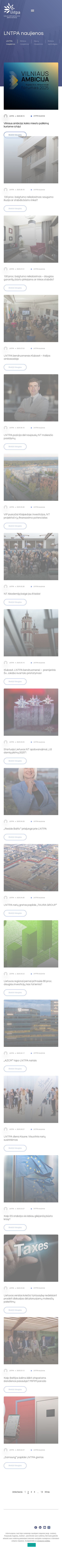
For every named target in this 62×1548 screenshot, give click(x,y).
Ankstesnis (17, 1492)
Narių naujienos (38, 42)
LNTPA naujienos (10, 42)
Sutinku (31, 1545)
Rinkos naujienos (24, 42)
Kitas (47, 1492)
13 (42, 1492)
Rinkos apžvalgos (52, 42)
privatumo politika (43, 1541)
